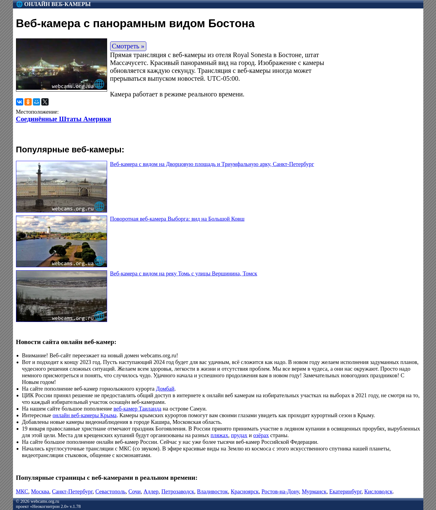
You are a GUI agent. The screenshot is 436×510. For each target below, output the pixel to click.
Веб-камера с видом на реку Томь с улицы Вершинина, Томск (183, 273)
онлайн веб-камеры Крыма (84, 415)
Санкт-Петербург (72, 491)
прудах (239, 435)
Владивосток (212, 491)
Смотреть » (128, 46)
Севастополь (110, 491)
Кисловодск (378, 491)
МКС (22, 491)
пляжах (219, 435)
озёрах (261, 435)
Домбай (165, 388)
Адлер (151, 491)
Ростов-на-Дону (280, 491)
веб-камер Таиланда (137, 408)
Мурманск (314, 491)
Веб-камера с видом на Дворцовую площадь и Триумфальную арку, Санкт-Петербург (212, 164)
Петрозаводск (177, 491)
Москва (40, 491)
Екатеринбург (345, 491)
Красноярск (245, 491)
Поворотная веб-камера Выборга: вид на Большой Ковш (177, 219)
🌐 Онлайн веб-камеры (53, 4)
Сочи (135, 491)
